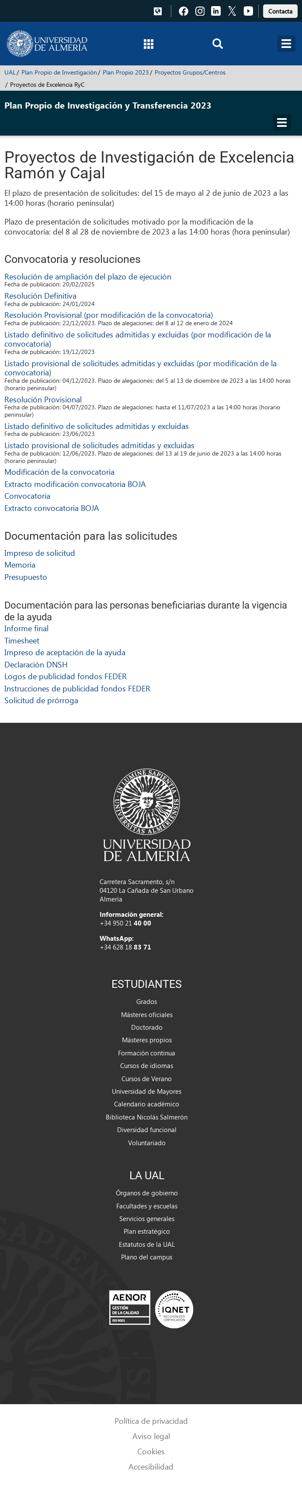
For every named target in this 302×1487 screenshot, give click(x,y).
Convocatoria (27, 495)
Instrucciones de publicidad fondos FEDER (77, 688)
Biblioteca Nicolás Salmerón (146, 1117)
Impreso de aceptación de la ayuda (64, 652)
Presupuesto (25, 576)
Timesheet (21, 640)
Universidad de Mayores (146, 1091)
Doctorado (147, 1027)
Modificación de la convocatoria (59, 471)
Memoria (19, 564)
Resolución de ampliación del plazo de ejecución (87, 276)
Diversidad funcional (147, 1129)
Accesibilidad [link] (151, 1466)
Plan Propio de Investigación (59, 72)
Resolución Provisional (43, 399)
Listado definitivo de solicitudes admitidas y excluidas (96, 425)
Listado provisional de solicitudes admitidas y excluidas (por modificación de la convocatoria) (140, 367)
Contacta (280, 11)
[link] (280, 9)
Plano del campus (146, 1256)
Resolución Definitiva (40, 295)
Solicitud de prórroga (41, 699)
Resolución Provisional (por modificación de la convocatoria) (108, 314)
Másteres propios (147, 1039)
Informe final (26, 628)
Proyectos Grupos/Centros (190, 72)
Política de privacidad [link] (151, 1420)
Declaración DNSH (36, 664)
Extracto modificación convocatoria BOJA (75, 483)
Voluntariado (147, 1142)
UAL (10, 72)
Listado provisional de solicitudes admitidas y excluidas (99, 444)
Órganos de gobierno (147, 1192)
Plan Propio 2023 (126, 72)
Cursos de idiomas (146, 1065)
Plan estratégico (147, 1231)
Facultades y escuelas (146, 1205)
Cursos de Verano (146, 1078)
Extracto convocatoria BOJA (51, 507)
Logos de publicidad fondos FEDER (65, 675)
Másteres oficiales (147, 1014)
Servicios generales (146, 1218)
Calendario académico (146, 1103)
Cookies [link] (151, 1451)
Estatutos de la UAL (147, 1244)
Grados (146, 1001)
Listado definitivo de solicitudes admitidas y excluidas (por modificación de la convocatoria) (137, 339)
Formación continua (146, 1052)
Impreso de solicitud (39, 552)
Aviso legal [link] (151, 1435)
